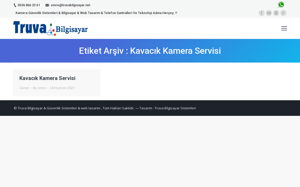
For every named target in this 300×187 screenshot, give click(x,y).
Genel (24, 87)
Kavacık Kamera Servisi (47, 78)
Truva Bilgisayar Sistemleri (175, 108)
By (39, 87)
